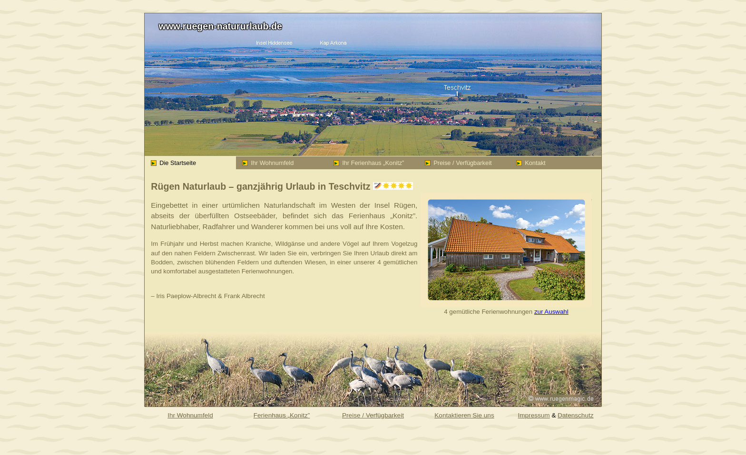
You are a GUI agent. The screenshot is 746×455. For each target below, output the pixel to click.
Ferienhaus (282, 415)
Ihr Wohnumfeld (268, 162)
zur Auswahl (551, 311)
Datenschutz (576, 415)
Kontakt (531, 162)
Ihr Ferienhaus (369, 162)
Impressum (534, 415)
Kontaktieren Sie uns (464, 415)
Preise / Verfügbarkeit (458, 162)
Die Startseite (173, 162)
